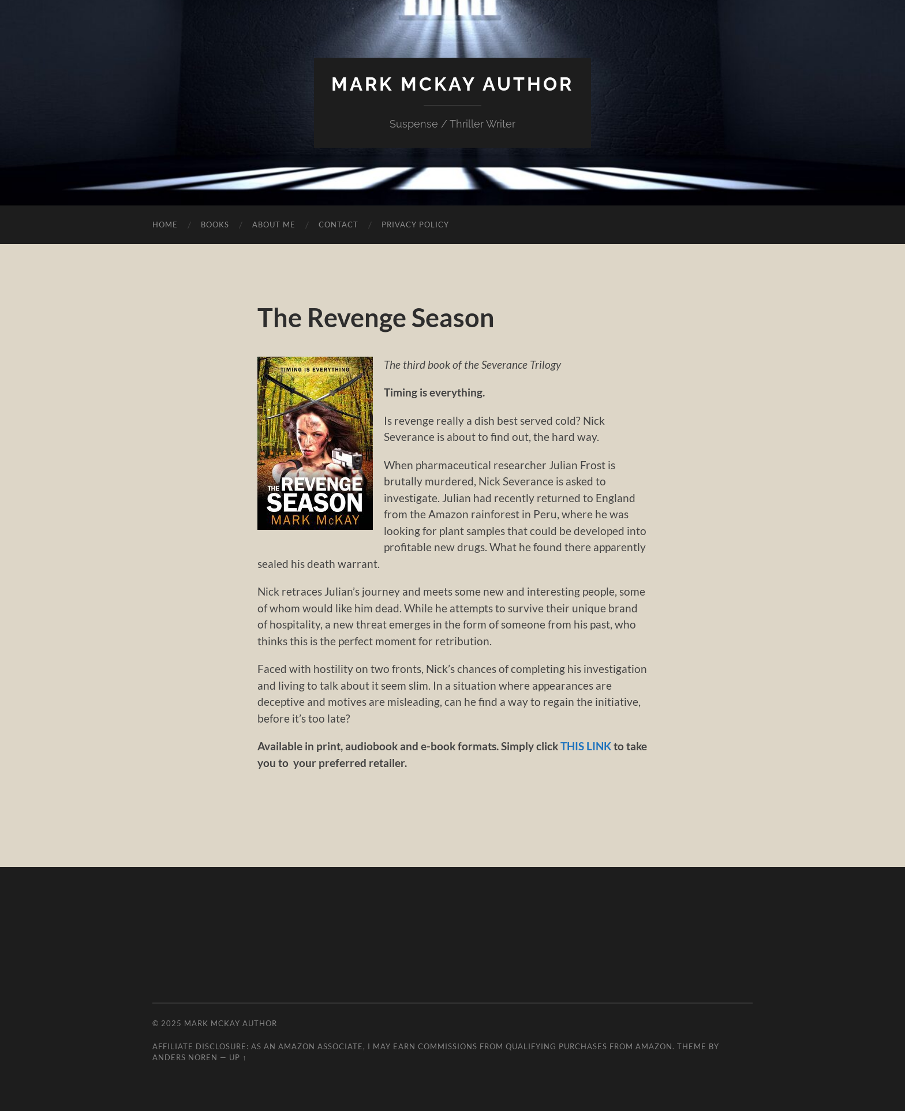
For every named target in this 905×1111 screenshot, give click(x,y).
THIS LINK (585, 746)
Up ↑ (237, 1057)
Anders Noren (185, 1057)
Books (215, 224)
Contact (338, 224)
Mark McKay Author (452, 84)
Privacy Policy (415, 224)
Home (165, 224)
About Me (274, 224)
